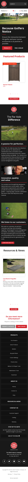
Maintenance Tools (14, 370)
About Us (14, 381)
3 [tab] (15, 94)
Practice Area (14, 362)
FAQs (14, 395)
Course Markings (14, 357)
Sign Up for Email (14, 436)
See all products (14, 98)
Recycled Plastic (14, 353)
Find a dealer (21, 326)
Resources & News (14, 401)
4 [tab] (17, 94)
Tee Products (14, 340)
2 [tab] (13, 94)
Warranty (14, 422)
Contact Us (14, 391)
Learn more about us (7, 242)
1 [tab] (10, 94)
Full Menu (23, 11)
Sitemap (10, 474)
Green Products (14, 344)
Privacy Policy (17, 474)
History (14, 386)
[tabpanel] (14, 74)
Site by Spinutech (14, 478)
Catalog (14, 417)
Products (4, 11)
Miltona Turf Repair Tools (14, 366)
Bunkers (14, 349)
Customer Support (14, 413)
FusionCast (14, 375)
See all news (14, 309)
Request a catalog (8, 326)
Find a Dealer (19, 48)
